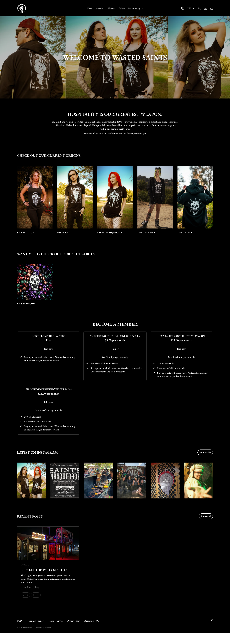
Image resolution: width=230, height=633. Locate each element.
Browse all (100, 8)
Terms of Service (55, 620)
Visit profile (205, 452)
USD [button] (20, 620)
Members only (135, 8)
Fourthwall (48, 627)
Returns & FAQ (91, 620)
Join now (48, 348)
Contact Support (36, 620)
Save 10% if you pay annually (115, 356)
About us (111, 8)
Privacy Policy (73, 620)
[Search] (199, 8)
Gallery (122, 8)
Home (89, 8)
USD (191, 8)
